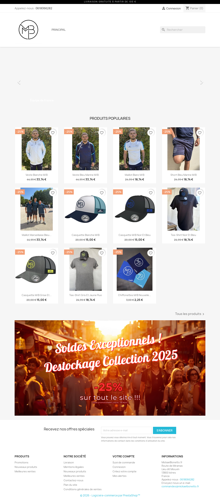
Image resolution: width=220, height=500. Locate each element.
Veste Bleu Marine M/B (85, 174)
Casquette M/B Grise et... (37, 295)
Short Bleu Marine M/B (183, 174)
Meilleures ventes (25, 471)
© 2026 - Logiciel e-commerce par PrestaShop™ (110, 495)
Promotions (21, 462)
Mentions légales (74, 467)
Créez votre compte (124, 471)
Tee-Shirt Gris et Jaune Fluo (85, 295)
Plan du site (70, 484)
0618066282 (44, 8)
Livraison (69, 462)
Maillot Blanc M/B (134, 174)
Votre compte (124, 456)
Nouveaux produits (26, 467)
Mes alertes (119, 475)
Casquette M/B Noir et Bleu (135, 235)
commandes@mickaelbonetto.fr (180, 486)
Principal (59, 30)
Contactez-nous (73, 480)
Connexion (119, 467)
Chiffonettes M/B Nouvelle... (134, 295)
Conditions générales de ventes (83, 489)
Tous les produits (190, 314)
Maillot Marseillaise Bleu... (36, 235)
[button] (29, 80)
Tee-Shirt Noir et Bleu (183, 235)
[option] (110, 80)
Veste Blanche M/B (37, 174)
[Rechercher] (182, 29)
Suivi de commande (124, 462)
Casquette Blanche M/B (86, 235)
